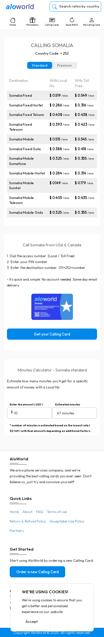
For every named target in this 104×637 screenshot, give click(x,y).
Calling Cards (52, 21)
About (27, 511)
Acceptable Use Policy (67, 521)
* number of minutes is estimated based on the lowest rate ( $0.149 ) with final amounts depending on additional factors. (50, 426)
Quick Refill (71, 21)
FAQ (39, 511)
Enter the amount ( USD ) (26, 404)
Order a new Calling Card (37, 572)
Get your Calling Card (52, 334)
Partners (17, 530)
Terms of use (57, 511)
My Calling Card (91, 21)
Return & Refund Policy (28, 521)
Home (12, 21)
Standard (39, 65)
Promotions (32, 21)
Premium (64, 65)
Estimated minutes (67, 404)
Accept (32, 621)
